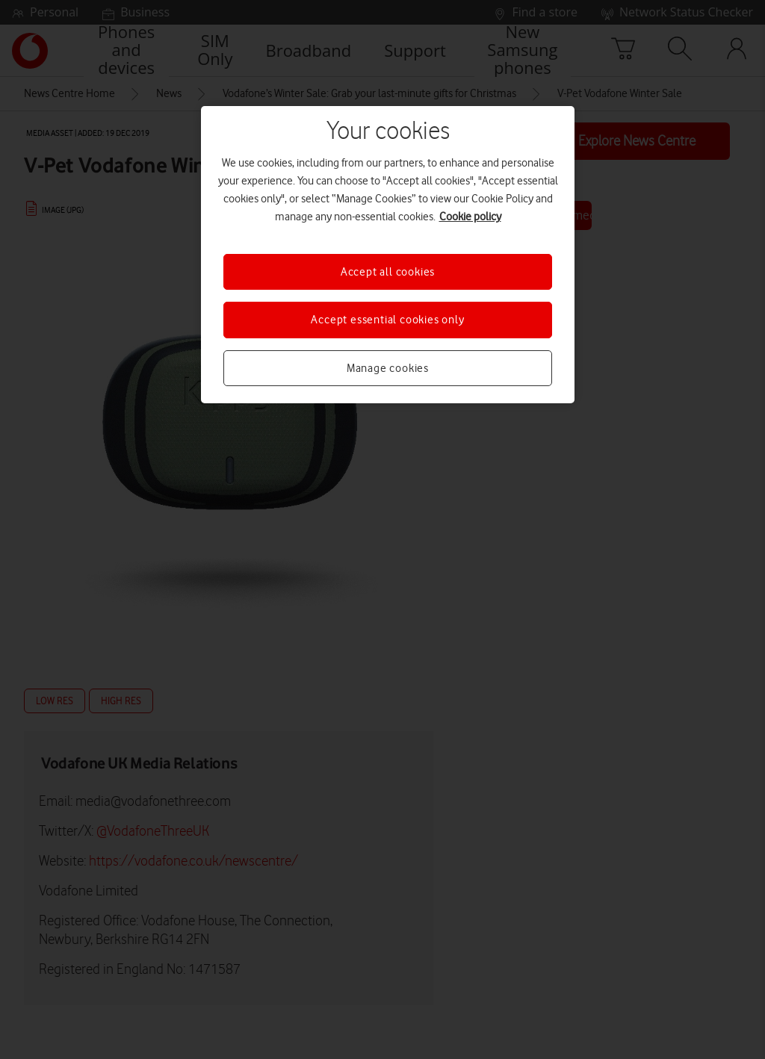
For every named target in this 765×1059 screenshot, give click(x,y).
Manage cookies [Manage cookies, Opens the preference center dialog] (388, 368)
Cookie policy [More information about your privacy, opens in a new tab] (470, 216)
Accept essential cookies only (387, 319)
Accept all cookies (388, 272)
